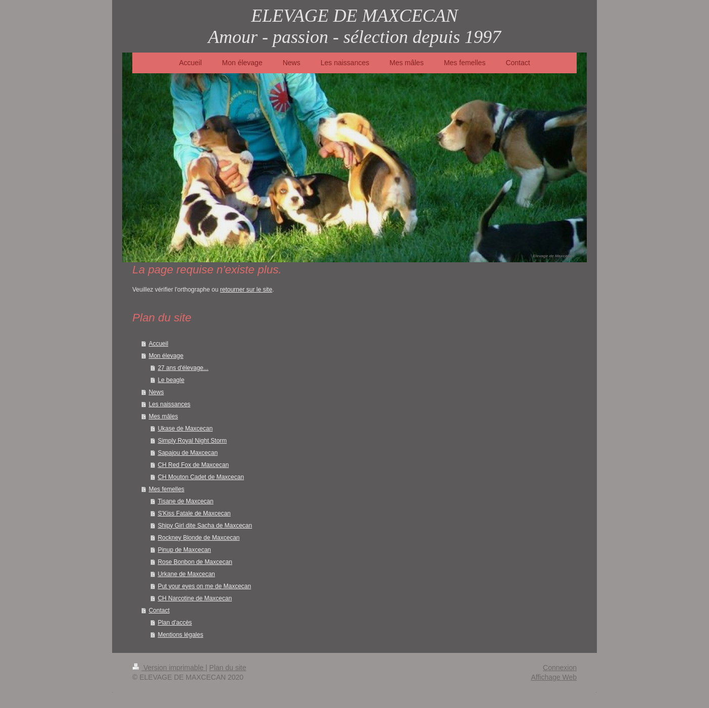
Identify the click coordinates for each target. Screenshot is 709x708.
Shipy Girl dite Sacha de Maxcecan (205, 525)
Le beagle (171, 380)
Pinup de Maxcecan (184, 549)
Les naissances (169, 404)
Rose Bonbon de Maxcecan (195, 561)
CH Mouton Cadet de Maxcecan (201, 477)
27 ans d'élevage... (183, 367)
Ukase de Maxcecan (185, 428)
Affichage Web (554, 677)
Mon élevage (165, 355)
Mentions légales (180, 634)
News (156, 392)
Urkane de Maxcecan (186, 574)
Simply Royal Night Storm (192, 440)
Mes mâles (163, 416)
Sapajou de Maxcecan (188, 452)
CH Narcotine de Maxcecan (195, 598)
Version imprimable (169, 668)
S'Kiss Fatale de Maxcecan (194, 513)
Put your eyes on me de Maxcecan (204, 586)
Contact (158, 610)
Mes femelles (166, 489)
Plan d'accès (175, 622)
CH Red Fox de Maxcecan (193, 464)
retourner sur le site (246, 289)
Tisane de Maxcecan (185, 501)
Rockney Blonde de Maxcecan (198, 537)
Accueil (158, 343)
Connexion (560, 668)
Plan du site (227, 668)
